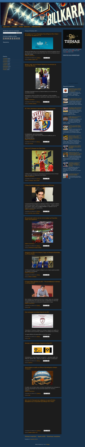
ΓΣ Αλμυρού (30, 180)
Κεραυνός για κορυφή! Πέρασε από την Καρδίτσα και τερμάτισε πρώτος (75, 126)
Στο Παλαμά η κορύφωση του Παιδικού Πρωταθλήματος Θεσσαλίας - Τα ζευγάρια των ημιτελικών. (74, 164)
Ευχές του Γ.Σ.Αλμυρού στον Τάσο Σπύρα (35, 148)
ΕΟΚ (29, 395)
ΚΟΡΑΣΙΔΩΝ (5, 66)
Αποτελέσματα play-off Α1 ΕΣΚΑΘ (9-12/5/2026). (74, 174)
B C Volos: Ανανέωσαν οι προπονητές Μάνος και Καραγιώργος (40, 108)
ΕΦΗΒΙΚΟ (34, 276)
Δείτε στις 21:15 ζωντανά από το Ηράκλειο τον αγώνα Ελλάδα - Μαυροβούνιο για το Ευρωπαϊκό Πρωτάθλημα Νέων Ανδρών (40, 400)
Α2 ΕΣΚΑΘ (5, 60)
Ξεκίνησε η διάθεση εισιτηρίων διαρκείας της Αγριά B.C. (38, 343)
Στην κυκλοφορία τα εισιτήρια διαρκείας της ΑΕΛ (37, 312)
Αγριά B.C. (30, 362)
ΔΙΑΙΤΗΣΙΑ (30, 213)
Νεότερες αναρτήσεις (31, 436)
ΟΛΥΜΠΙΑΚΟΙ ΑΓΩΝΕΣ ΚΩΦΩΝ (34, 247)
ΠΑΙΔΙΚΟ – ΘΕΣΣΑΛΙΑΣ (24, 26)
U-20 (36, 59)
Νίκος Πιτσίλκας (36, 213)
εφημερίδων (76, 83)
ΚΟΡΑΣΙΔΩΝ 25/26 (36, 26)
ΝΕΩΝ (33, 59)
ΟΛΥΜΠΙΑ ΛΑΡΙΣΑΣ (32, 103)
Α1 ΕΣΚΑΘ (14, 26)
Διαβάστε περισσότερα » (30, 55)
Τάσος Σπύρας (36, 180)
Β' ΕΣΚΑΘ (5, 61)
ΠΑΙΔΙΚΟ (5, 69)
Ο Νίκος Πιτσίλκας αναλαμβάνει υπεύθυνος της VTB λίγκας (39, 185)
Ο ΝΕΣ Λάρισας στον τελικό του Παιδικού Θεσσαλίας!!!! (75, 117)
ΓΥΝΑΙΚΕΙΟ (5, 63)
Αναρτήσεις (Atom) (34, 439)
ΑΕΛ (29, 307)
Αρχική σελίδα (6, 26)
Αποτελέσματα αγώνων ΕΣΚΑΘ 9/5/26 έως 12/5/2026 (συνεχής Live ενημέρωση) (75, 89)
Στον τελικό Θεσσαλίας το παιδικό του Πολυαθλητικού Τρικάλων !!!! (75, 99)
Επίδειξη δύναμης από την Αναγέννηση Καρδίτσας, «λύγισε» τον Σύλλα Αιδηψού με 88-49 (75, 153)
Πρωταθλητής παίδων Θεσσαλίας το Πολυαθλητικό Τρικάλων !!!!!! (75, 108)
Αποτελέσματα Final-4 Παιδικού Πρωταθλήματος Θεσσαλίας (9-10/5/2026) (75, 146)
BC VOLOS (30, 143)
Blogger (48, 444)
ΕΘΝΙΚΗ (30, 59)
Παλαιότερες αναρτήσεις (53, 436)
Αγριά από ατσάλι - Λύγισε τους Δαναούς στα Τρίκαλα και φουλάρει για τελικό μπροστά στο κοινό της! (75, 137)
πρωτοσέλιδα (71, 83)
